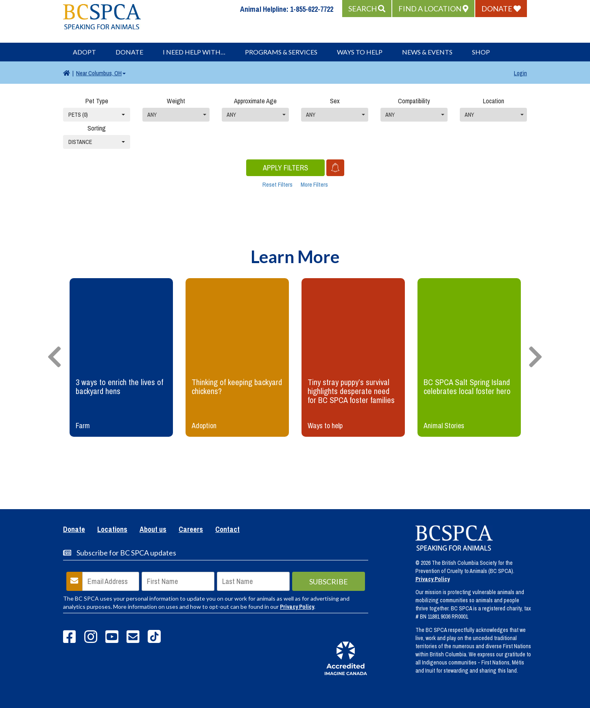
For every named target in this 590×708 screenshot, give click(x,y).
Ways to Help (359, 52)
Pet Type (96, 100)
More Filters (314, 184)
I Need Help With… (194, 52)
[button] (366, 8)
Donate (129, 52)
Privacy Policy (297, 606)
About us (153, 529)
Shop (481, 52)
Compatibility (414, 100)
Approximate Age (255, 100)
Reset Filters (277, 184)
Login (520, 73)
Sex (335, 100)
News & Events (427, 52)
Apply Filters (285, 168)
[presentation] (54, 357)
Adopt (84, 52)
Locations (112, 529)
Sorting (96, 128)
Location (493, 100)
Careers (191, 529)
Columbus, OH (101, 73)
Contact (227, 529)
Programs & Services (281, 52)
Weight (176, 100)
